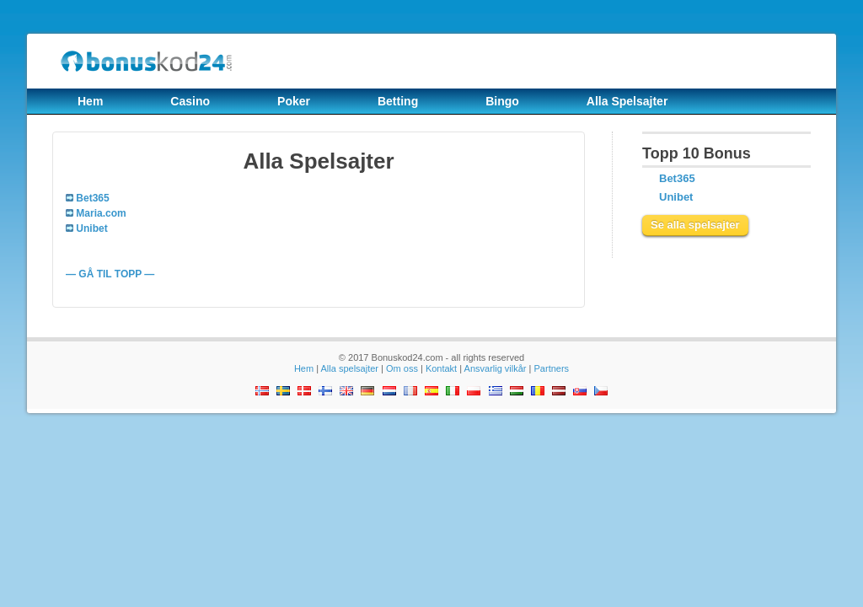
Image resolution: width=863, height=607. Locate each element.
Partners (552, 368)
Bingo (502, 101)
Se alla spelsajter (695, 224)
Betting (398, 101)
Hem (90, 101)
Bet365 (677, 178)
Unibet (676, 197)
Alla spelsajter (349, 368)
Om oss (402, 368)
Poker (293, 101)
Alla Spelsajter (627, 101)
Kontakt (441, 368)
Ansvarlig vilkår (495, 368)
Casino (190, 101)
